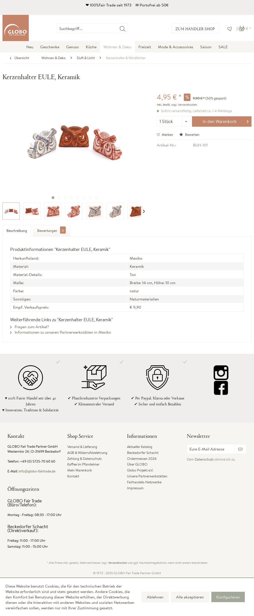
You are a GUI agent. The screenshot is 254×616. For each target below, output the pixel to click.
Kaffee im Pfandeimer (83, 464)
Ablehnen (155, 597)
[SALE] (223, 46)
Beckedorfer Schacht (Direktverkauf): (27, 528)
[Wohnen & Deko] (117, 46)
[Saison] (206, 46)
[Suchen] (122, 28)
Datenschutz (204, 459)
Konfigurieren (228, 597)
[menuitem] (128, 28)
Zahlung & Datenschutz (84, 458)
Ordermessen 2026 (142, 458)
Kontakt (73, 476)
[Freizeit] (145, 46)
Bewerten (189, 134)
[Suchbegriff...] (92, 28)
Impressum (135, 488)
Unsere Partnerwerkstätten (147, 476)
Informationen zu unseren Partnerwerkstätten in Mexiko (60, 332)
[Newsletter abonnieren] (240, 449)
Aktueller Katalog (139, 446)
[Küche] (91, 46)
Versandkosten (117, 563)
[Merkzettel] (228, 28)
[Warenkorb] (243, 28)
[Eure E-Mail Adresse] (211, 449)
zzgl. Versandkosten (184, 104)
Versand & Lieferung (82, 446)
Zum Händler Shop (195, 28)
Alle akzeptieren (190, 597)
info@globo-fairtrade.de (37, 471)
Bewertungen (51, 230)
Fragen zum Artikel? (29, 326)
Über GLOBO (137, 464)
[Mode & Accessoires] (176, 46)
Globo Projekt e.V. (140, 470)
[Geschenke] (50, 46)
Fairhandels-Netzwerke (144, 482)
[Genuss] (72, 46)
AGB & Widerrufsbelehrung (87, 452)
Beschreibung (16, 230)
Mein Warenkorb (79, 470)
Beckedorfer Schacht (143, 452)
